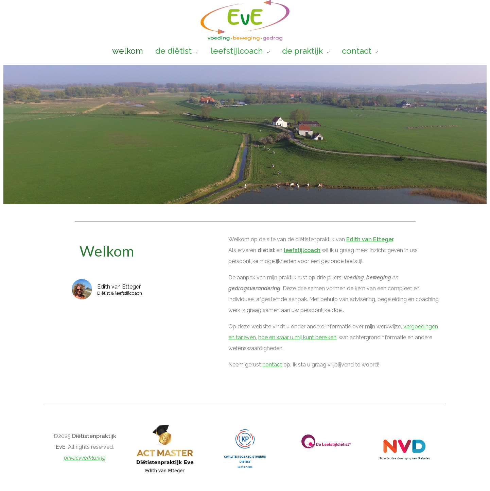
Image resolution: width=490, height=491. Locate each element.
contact (272, 364)
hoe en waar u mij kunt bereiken (297, 337)
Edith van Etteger (369, 239)
